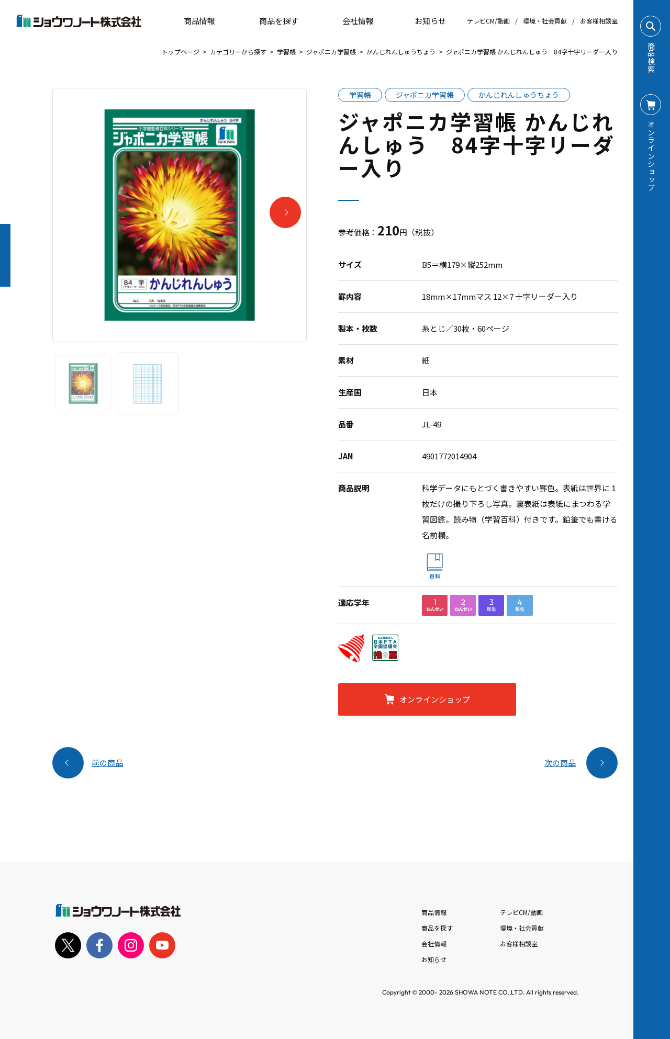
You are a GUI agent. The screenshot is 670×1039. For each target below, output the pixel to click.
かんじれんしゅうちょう (401, 51)
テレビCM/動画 (488, 20)
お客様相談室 (599, 20)
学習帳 (286, 51)
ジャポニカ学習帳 (331, 51)
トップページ (180, 51)
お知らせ (423, 21)
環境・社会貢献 (545, 20)
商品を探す (269, 21)
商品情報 (433, 912)
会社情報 (433, 943)
